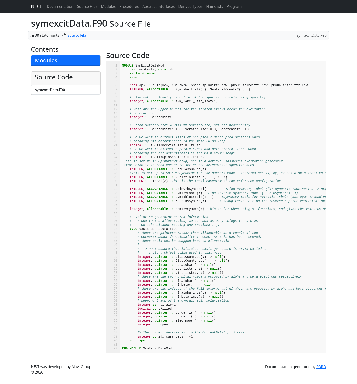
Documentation (60, 6)
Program (234, 6)
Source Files (87, 6)
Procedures (129, 6)
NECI (36, 6)
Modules (108, 6)
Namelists (214, 6)
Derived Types (190, 6)
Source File (77, 35)
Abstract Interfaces (158, 6)
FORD (321, 366)
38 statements (47, 35)
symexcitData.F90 (50, 89)
